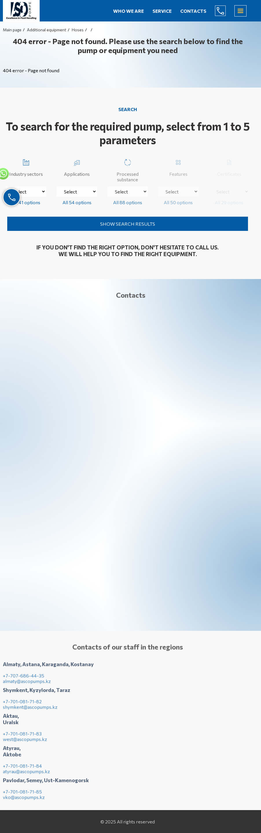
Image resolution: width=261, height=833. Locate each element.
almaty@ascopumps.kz (27, 682)
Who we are (128, 11)
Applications (77, 167)
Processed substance (128, 169)
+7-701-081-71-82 (22, 703)
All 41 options (26, 202)
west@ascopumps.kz (25, 740)
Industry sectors (26, 167)
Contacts (193, 11)
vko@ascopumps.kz (24, 798)
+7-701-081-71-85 (22, 793)
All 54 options (77, 202)
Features (178, 167)
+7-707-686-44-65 (225, 10)
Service (162, 11)
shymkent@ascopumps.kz (30, 708)
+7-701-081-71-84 (22, 767)
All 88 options (127, 202)
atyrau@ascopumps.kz (26, 773)
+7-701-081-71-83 (22, 735)
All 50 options (178, 202)
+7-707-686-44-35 (23, 677)
